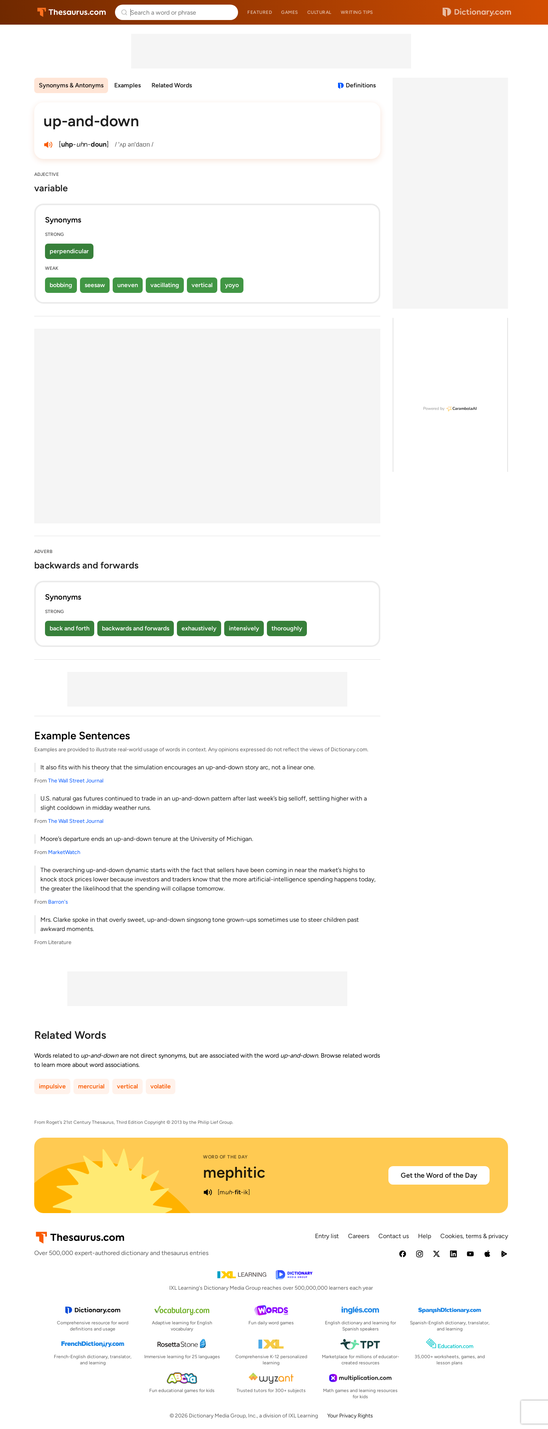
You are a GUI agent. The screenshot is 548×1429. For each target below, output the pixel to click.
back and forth (70, 628)
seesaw (95, 285)
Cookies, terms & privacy (474, 1236)
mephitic (234, 1172)
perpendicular (69, 251)
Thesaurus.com (71, 12)
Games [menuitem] (289, 12)
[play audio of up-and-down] (48, 144)
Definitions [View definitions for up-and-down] (361, 85)
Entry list (327, 1236)
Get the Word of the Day (439, 1175)
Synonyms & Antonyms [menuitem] (71, 85)
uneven (127, 285)
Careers (358, 1236)
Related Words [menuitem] (172, 85)
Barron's (58, 902)
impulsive (52, 1086)
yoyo (232, 285)
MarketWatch (64, 852)
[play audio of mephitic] (207, 1192)
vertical (202, 285)
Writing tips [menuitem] (357, 12)
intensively (244, 628)
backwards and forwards (135, 628)
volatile (160, 1086)
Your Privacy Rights (350, 1415)
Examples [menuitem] (127, 85)
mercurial (91, 1086)
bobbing (61, 285)
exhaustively (199, 628)
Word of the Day (225, 1157)
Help (424, 1236)
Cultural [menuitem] (319, 12)
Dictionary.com (477, 12)
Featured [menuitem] (259, 12)
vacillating (164, 285)
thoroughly (287, 628)
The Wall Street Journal (75, 780)
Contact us (393, 1236)
